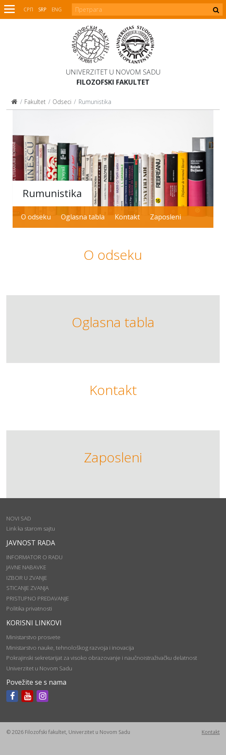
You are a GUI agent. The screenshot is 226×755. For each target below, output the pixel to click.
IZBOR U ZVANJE (26, 578)
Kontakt (127, 216)
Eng (57, 9)
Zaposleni (165, 216)
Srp (42, 9)
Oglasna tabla (83, 216)
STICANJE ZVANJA (27, 588)
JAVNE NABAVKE (26, 567)
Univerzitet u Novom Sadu (113, 72)
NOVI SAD (18, 518)
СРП (28, 9)
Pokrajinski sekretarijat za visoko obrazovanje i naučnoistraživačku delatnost (101, 658)
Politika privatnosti (29, 608)
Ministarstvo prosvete (33, 637)
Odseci (62, 102)
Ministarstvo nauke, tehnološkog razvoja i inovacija (70, 647)
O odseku (36, 216)
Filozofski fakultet (113, 82)
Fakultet (35, 102)
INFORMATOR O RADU (34, 557)
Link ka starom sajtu (30, 528)
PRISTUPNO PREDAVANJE (37, 598)
